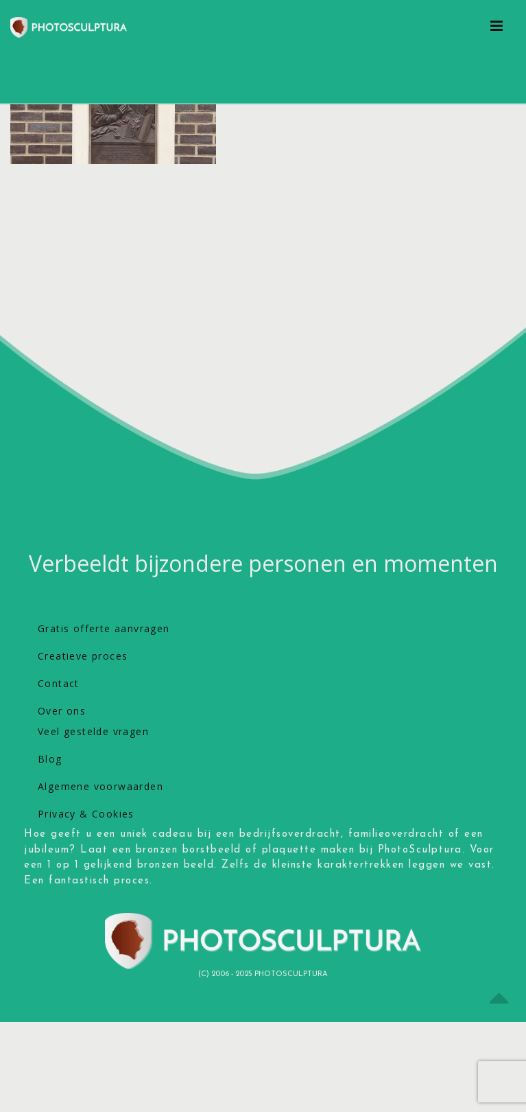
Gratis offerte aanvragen (104, 628)
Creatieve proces (83, 655)
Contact (59, 683)
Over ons (62, 710)
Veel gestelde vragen (93, 731)
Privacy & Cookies (86, 813)
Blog (50, 758)
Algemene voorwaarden (100, 786)
